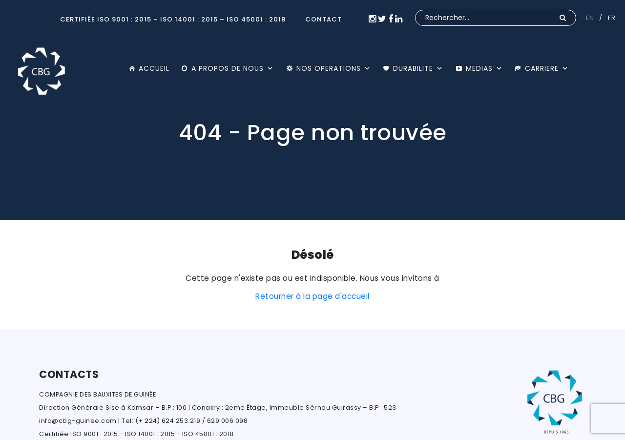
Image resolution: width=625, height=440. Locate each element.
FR (611, 18)
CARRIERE (547, 68)
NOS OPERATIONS (333, 68)
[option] (312, 110)
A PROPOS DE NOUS (232, 68)
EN (590, 18)
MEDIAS (484, 68)
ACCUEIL (154, 68)
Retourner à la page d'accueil (312, 296)
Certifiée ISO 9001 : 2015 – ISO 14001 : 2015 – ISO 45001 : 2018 (173, 19)
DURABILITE (418, 68)
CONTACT (323, 19)
